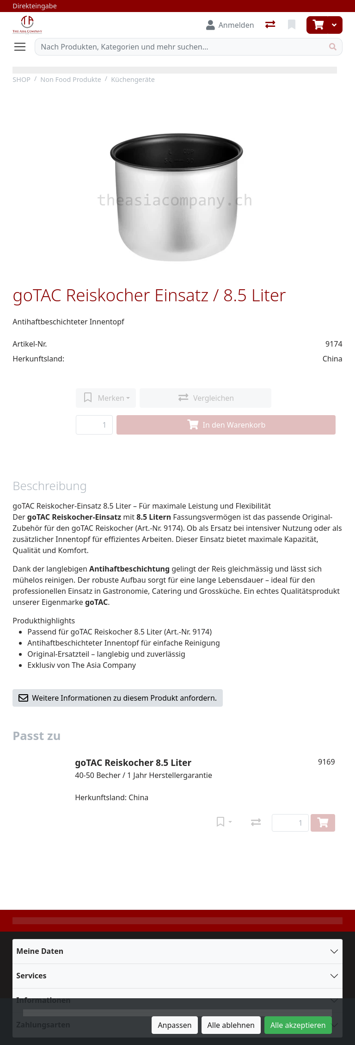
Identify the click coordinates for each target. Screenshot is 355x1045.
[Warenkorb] (317, 25)
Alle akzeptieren (298, 1025)
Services (31, 975)
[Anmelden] (230, 25)
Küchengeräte (133, 79)
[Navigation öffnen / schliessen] (23, 46)
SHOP (21, 79)
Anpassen (174, 1025)
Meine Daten (39, 951)
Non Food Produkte (70, 79)
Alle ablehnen (231, 1025)
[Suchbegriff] (179, 47)
